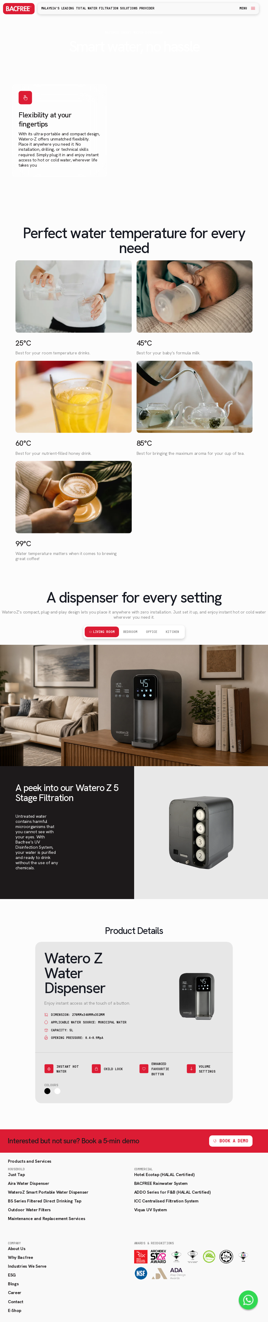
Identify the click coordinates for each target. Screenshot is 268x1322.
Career (14, 1292)
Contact (15, 1301)
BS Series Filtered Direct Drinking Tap (44, 1201)
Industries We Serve (27, 1266)
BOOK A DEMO (233, 1141)
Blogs (13, 1283)
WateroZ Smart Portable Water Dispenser (48, 1192)
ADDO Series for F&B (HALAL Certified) (172, 1192)
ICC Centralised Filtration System (166, 1201)
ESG (12, 1275)
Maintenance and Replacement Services (46, 1218)
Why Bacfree (20, 1257)
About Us (16, 1248)
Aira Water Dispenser (28, 1183)
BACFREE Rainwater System (161, 1183)
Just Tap (16, 1174)
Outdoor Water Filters (29, 1209)
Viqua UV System (150, 1209)
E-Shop (14, 1310)
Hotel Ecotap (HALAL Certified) (164, 1174)
